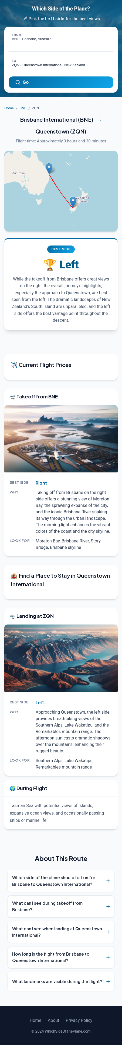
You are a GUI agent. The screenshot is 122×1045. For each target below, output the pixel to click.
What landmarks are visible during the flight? (57, 981)
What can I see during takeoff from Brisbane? (47, 906)
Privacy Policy (79, 1020)
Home (9, 108)
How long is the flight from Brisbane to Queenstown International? (50, 957)
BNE (22, 108)
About (53, 1020)
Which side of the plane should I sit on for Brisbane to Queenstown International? (53, 880)
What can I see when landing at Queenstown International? (57, 932)
